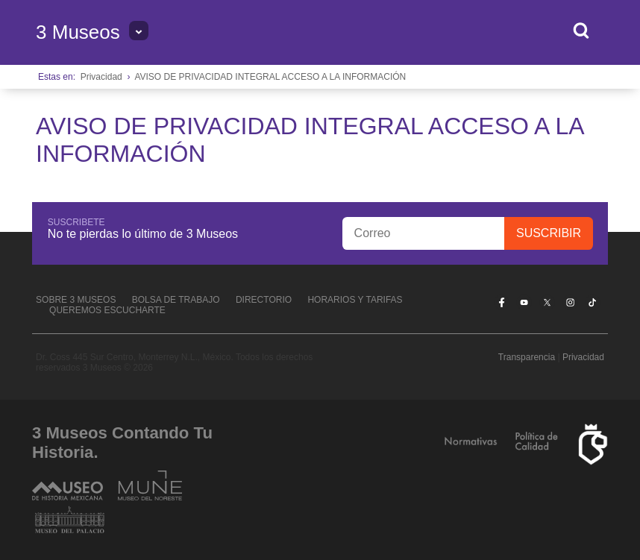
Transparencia (526, 357)
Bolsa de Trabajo (176, 300)
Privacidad (101, 77)
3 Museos (78, 32)
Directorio (264, 300)
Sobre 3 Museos (76, 300)
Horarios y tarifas (354, 300)
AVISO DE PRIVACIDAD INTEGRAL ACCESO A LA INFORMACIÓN (270, 77)
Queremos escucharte (107, 310)
